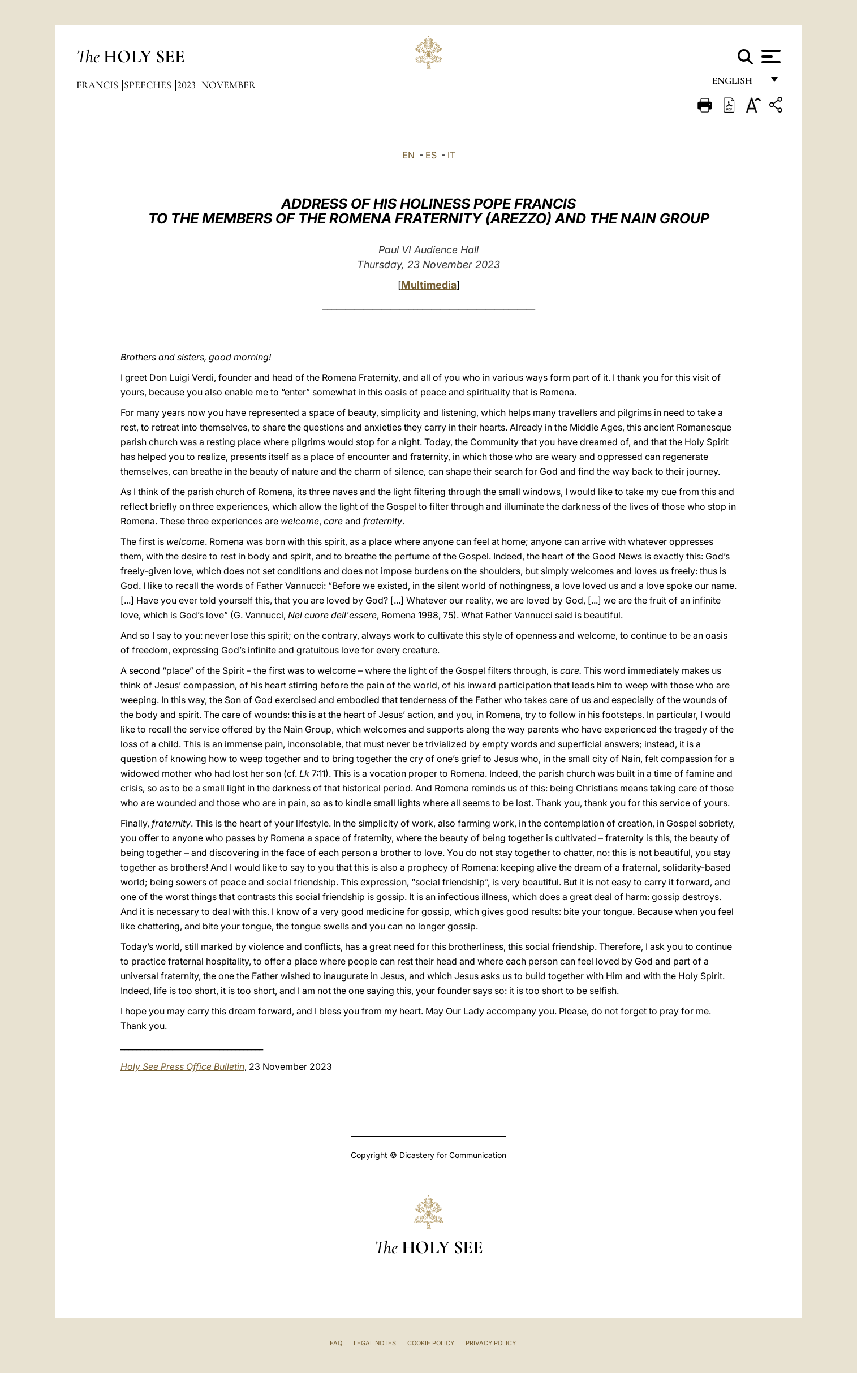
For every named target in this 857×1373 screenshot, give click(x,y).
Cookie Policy (430, 1343)
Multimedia (429, 285)
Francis (98, 85)
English (737, 83)
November (228, 85)
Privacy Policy (491, 1343)
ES (431, 155)
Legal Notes (375, 1343)
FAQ (336, 1343)
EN (408, 155)
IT (451, 155)
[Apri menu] (770, 56)
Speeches (149, 85)
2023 (187, 85)
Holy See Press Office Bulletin (182, 1066)
